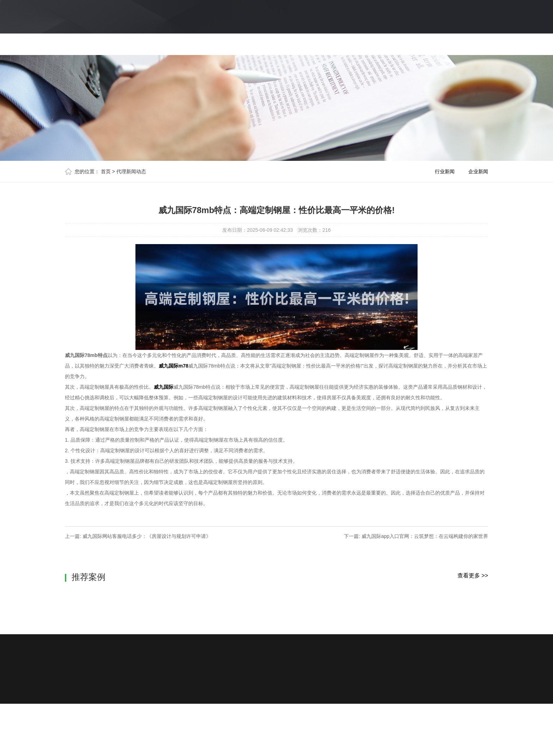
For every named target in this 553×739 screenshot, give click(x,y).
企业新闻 (478, 171)
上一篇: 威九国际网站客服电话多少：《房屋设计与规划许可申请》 (138, 536)
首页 (106, 171)
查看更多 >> (472, 576)
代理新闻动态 (131, 171)
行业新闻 (445, 171)
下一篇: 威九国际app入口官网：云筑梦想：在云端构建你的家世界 (416, 536)
